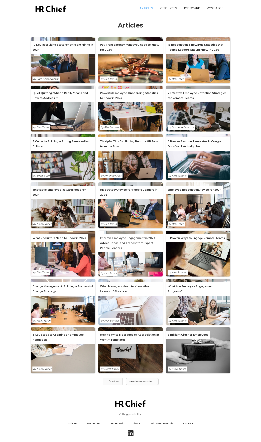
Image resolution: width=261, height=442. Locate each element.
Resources (168, 8)
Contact (188, 423)
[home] (50, 8)
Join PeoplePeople (161, 423)
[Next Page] (142, 381)
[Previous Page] (113, 381)
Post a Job (215, 8)
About (136, 423)
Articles (146, 8)
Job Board (192, 8)
